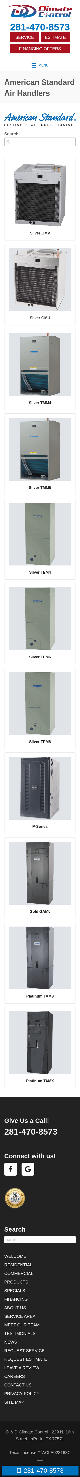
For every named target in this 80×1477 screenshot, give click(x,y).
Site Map (14, 1402)
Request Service (24, 1350)
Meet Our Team (22, 1325)
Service (24, 37)
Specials (14, 1290)
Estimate (55, 37)
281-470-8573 (40, 27)
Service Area (19, 1316)
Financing (16, 1299)
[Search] (40, 1239)
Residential (18, 1264)
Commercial (18, 1273)
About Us (15, 1307)
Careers (14, 1376)
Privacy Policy (21, 1393)
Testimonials (20, 1333)
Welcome (15, 1256)
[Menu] (40, 65)
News (10, 1342)
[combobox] (40, 142)
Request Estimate (25, 1359)
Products (16, 1282)
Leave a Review (21, 1367)
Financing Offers (40, 48)
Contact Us (18, 1385)
